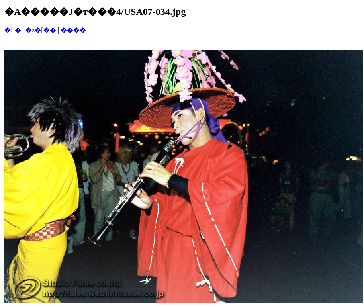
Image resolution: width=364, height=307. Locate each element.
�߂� (12, 30)
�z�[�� (40, 30)
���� (73, 30)
